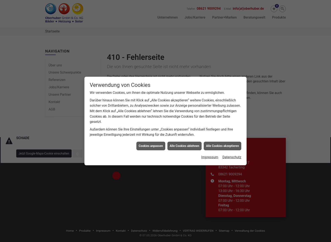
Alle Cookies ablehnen (184, 143)
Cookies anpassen (151, 143)
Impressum (209, 155)
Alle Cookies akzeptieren (222, 143)
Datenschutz (231, 155)
